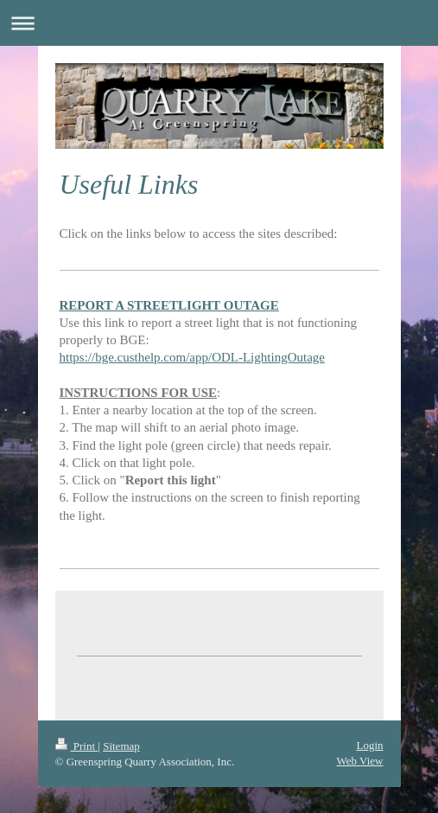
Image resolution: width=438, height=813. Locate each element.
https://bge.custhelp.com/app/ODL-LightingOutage (192, 357)
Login (369, 745)
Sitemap (121, 745)
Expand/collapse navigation (219, 23)
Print (76, 745)
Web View (360, 760)
